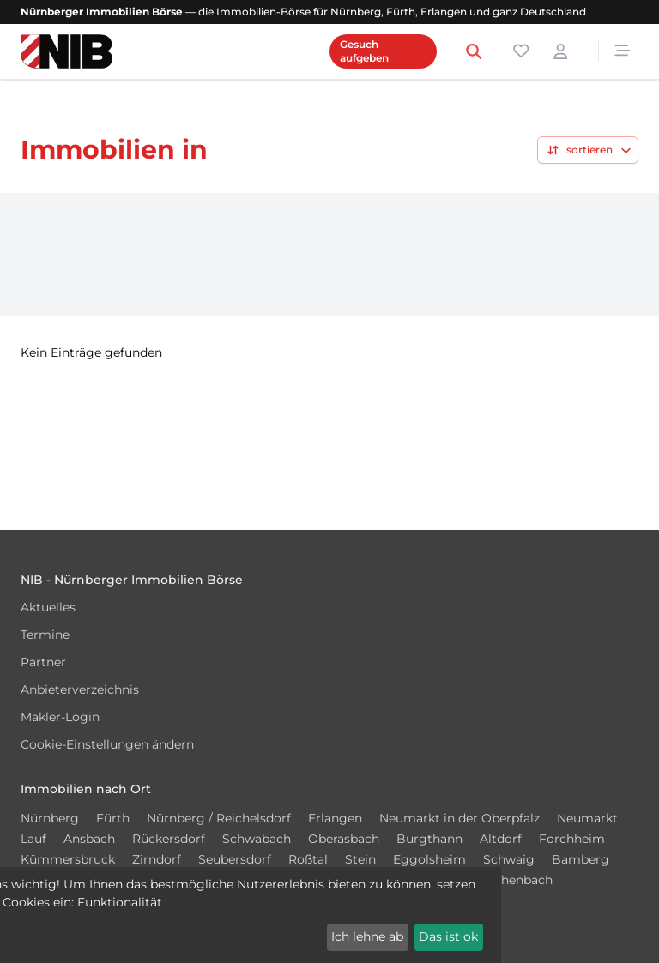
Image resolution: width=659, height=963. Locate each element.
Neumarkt (587, 818)
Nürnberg (50, 818)
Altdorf (501, 838)
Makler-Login (60, 717)
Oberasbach (343, 838)
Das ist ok (448, 936)
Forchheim (572, 838)
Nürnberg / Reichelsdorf (219, 818)
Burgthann (429, 838)
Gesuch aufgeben (364, 51)
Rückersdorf (168, 838)
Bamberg (580, 859)
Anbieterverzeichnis (80, 689)
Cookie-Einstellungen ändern (107, 744)
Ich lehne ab (367, 936)
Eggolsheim (429, 859)
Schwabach (256, 838)
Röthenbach (516, 880)
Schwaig (509, 859)
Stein (360, 859)
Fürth (113, 818)
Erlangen (335, 818)
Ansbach (89, 838)
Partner (43, 662)
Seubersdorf (234, 859)
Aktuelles (48, 607)
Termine (45, 634)
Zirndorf (156, 859)
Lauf (33, 838)
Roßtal (308, 859)
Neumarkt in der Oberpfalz (459, 818)
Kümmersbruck (68, 859)
